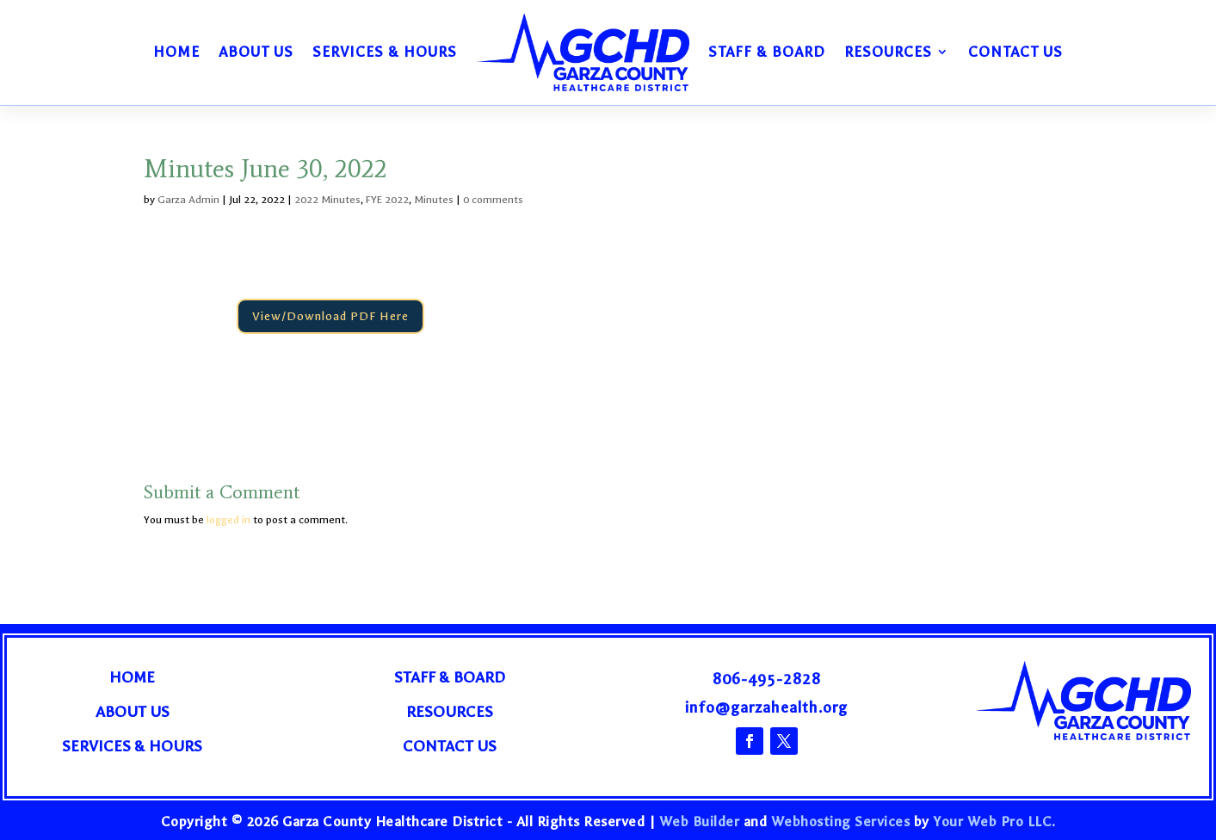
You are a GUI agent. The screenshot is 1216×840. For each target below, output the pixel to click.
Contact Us (1015, 51)
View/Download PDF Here (330, 316)
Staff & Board (766, 51)
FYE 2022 (387, 200)
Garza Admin (188, 200)
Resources (888, 51)
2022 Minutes (327, 200)
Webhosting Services (840, 821)
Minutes (434, 200)
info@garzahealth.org (766, 708)
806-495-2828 (767, 679)
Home (176, 51)
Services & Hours (384, 51)
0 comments (493, 200)
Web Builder (699, 821)
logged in (228, 520)
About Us (256, 51)
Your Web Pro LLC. (994, 821)
